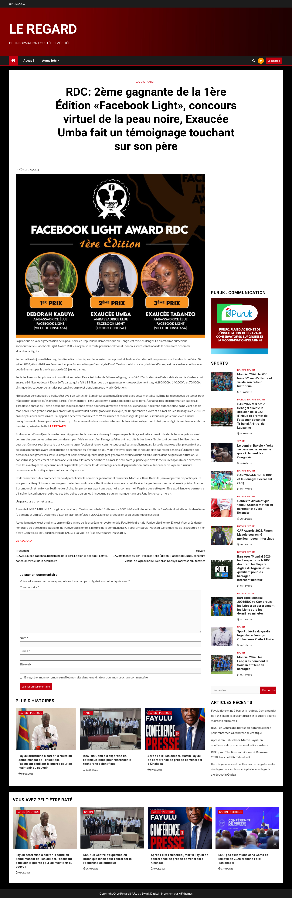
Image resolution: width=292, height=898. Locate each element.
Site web (25, 664)
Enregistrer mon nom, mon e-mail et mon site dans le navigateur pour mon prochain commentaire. (86, 677)
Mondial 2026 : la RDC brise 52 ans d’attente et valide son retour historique (254, 380)
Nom (24, 637)
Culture (140, 81)
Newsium (167, 893)
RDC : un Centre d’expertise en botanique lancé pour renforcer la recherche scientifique (107, 760)
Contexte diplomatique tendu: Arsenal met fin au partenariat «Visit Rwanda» (255, 507)
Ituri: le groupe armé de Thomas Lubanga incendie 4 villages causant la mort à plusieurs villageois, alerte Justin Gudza (243, 769)
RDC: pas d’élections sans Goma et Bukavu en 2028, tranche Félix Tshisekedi (243, 859)
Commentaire (29, 587)
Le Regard (43, 29)
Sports (251, 369)
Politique (36, 712)
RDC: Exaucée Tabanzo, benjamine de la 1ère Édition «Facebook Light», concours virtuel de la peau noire (63, 555)
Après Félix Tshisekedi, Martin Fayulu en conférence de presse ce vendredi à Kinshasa (175, 760)
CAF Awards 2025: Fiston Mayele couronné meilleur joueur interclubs (255, 534)
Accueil (28, 60)
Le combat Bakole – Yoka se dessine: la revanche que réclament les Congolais (255, 451)
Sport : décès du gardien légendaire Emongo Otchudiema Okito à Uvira (255, 635)
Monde (241, 399)
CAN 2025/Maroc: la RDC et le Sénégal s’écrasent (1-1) (254, 479)
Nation (151, 81)
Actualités (49, 60)
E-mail (25, 651)
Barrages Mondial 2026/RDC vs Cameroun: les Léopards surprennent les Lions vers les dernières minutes (255, 605)
